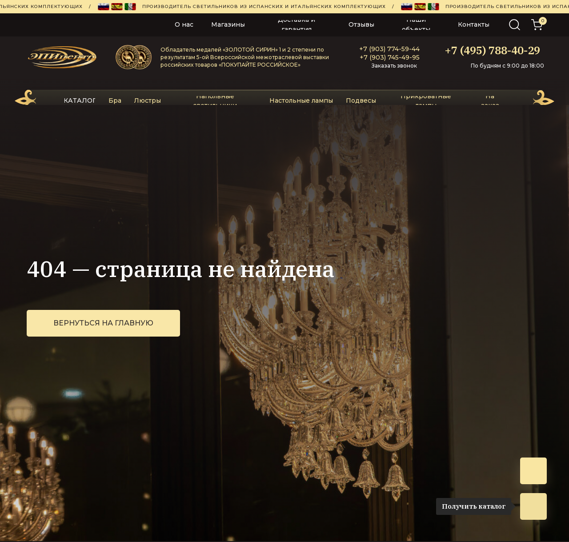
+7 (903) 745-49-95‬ (390, 57)
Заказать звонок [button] (394, 65)
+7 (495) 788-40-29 (492, 50)
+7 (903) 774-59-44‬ (389, 49)
